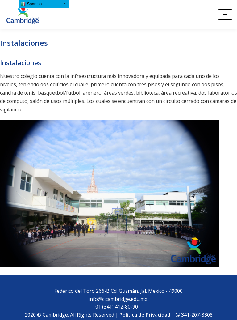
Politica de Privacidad (144, 314)
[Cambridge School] (23, 14)
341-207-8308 (196, 314)
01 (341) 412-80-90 (117, 306)
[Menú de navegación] (225, 14)
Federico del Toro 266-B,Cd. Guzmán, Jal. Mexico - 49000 (118, 291)
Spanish (31, 4)
